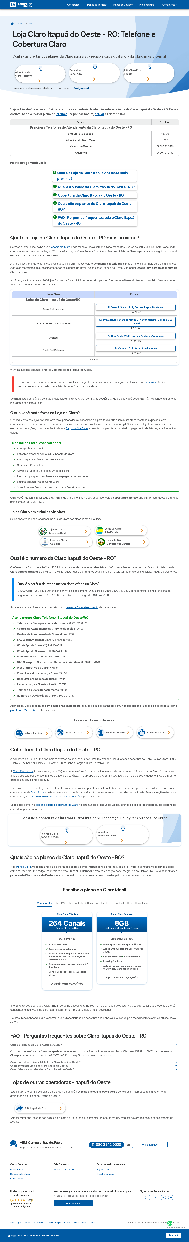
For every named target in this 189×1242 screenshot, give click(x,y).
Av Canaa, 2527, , (136, 348)
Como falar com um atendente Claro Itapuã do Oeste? (42, 1069)
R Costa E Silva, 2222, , (135, 307)
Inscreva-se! (73, 1203)
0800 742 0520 (106, 1144)
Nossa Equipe (16, 1169)
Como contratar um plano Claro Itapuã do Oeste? (39, 1065)
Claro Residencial (23, 771)
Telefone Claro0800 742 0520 (44, 835)
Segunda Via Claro (77, 428)
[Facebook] (147, 1197)
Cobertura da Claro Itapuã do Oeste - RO (91, 195)
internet (61, 114)
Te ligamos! (149, 1144)
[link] (21, 1198)
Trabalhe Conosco (106, 1174)
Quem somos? (17, 1178)
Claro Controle (75, 902)
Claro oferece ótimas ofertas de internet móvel (55, 796)
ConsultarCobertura (73, 72)
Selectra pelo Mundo (20, 1174)
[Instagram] (163, 1197)
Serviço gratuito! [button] (82, 88)
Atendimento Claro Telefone (19, 74)
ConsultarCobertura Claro (101, 834)
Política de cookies (34, 1222)
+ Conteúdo (91, 902)
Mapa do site (80, 1222)
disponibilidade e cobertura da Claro (57, 804)
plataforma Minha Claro (24, 710)
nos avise (151, 382)
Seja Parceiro (103, 1169)
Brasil (173, 1235)
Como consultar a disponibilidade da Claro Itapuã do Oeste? (45, 1062)
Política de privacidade (59, 1222)
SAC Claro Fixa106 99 (128, 72)
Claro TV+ (59, 902)
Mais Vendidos (44, 902)
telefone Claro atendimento (82, 607)
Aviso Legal (15, 1222)
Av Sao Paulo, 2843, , (135, 335)
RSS (93, 1222)
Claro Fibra (37, 792)
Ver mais (94, 359)
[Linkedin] (155, 1197)
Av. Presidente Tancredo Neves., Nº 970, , (136, 321)
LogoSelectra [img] (12, 1236)
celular (99, 114)
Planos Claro (23, 866)
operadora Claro (60, 246)
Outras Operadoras (137, 902)
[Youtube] (170, 1197)
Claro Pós (105, 902)
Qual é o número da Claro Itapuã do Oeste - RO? (96, 187)
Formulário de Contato (64, 1169)
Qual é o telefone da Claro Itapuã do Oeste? (36, 1044)
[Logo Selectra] (21, 4)
